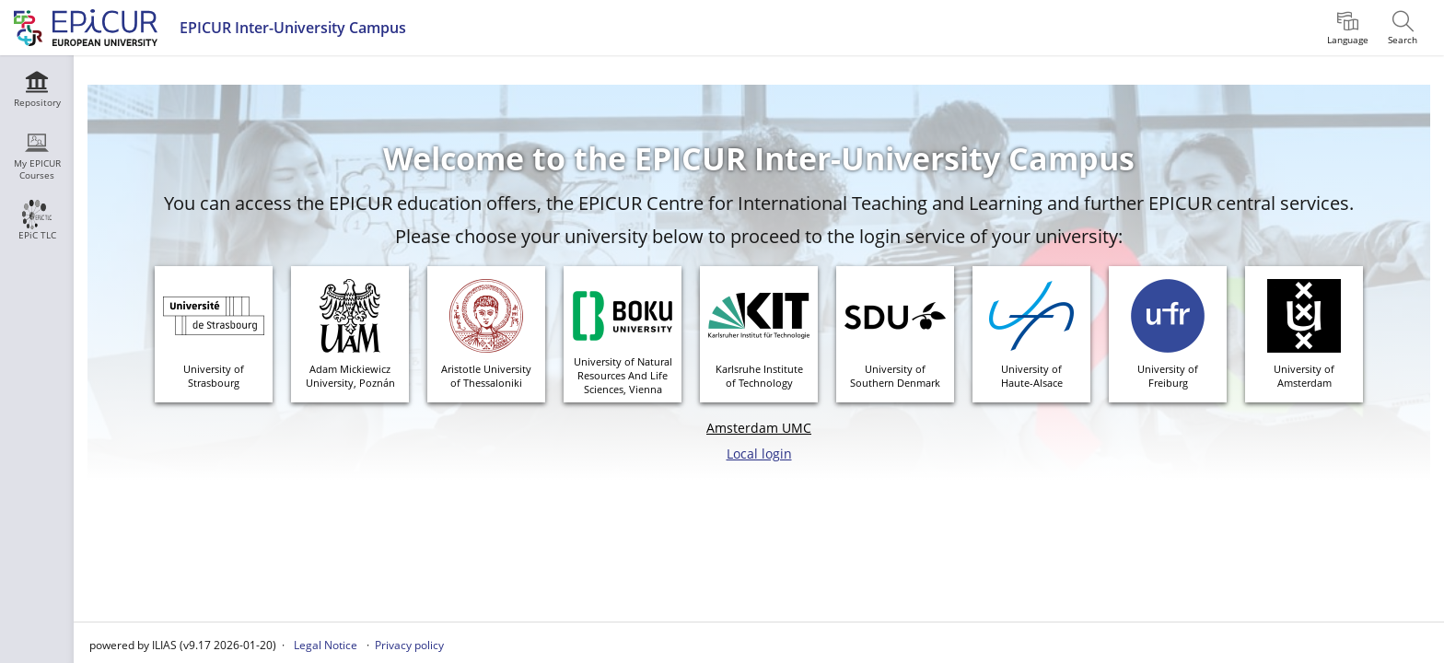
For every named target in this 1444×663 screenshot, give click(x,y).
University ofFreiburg (1167, 376)
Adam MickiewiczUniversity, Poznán (350, 376)
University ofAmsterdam (1304, 376)
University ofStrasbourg (213, 376)
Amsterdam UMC (758, 427)
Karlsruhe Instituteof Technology (759, 376)
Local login (759, 453)
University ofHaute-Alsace (1032, 376)
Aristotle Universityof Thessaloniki (486, 376)
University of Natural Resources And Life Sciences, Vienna (623, 375)
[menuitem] (1347, 27)
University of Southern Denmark (895, 376)
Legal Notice (325, 645)
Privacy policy (409, 645)
